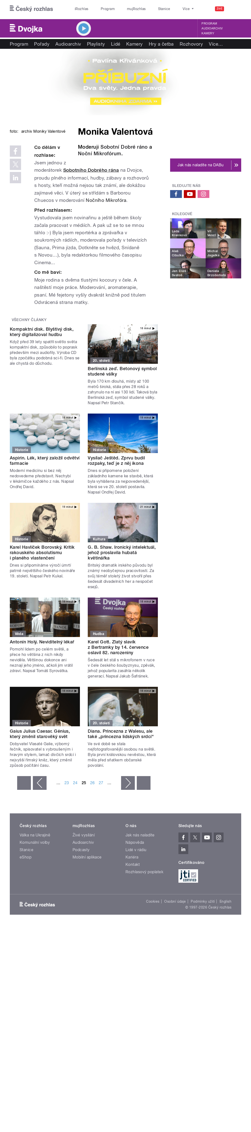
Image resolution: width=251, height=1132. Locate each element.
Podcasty (81, 901)
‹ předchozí (40, 835)
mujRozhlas (123, 9)
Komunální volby (35, 894)
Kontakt (133, 916)
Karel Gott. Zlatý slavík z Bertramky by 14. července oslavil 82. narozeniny (118, 699)
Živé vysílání (84, 887)
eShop (25, 909)
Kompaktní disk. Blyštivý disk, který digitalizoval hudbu (42, 423)
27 (101, 834)
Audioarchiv (212, 28)
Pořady (42, 44)
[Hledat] (234, 9)
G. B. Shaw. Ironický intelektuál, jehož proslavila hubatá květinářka (122, 604)
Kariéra (132, 909)
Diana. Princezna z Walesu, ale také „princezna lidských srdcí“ (121, 785)
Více (216, 44)
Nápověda (135, 894)
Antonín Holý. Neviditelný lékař (42, 693)
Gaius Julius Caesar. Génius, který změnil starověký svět (40, 785)
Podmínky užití (203, 953)
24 (75, 834)
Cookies (152, 953)
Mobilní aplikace (87, 909)
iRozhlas (79, 9)
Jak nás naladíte (140, 887)
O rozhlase (169, 9)
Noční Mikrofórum (99, 153)
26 (92, 834)
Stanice (146, 9)
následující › (128, 835)
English (225, 953)
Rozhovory (191, 44)
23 (66, 834)
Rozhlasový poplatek (144, 923)
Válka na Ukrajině (35, 887)
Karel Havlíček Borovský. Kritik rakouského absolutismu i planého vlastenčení (42, 604)
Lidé (115, 44)
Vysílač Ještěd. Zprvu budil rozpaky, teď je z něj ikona (116, 512)
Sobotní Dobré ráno (124, 147)
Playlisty (96, 44)
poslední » (144, 835)
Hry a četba (161, 44)
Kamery (207, 33)
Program (100, 9)
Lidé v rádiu (136, 901)
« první (24, 835)
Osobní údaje (175, 953)
